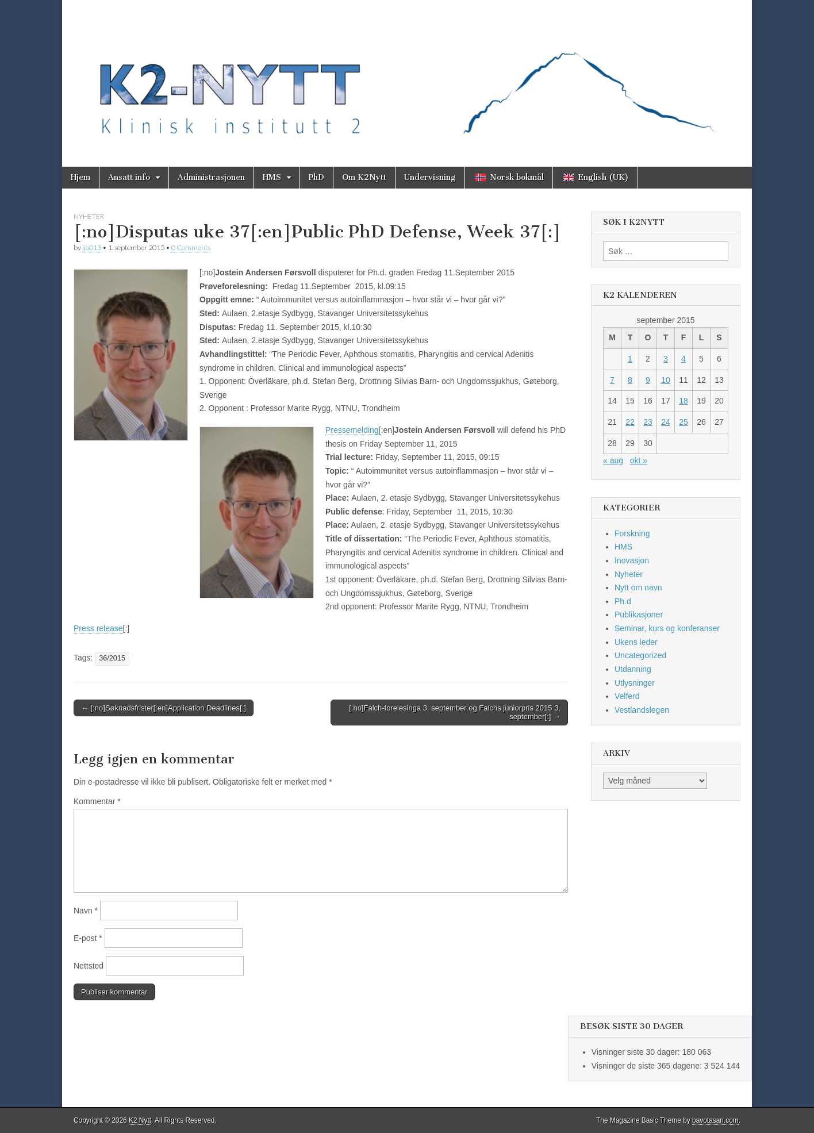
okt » (638, 460)
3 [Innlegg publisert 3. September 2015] (665, 358)
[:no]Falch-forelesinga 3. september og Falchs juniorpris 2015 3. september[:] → (454, 712)
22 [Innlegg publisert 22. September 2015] (630, 422)
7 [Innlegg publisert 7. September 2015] (612, 380)
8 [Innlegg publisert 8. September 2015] (630, 380)
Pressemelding (352, 430)
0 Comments (190, 247)
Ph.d (623, 601)
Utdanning (633, 669)
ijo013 (91, 247)
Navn (86, 910)
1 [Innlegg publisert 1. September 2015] (630, 358)
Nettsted (88, 965)
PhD (316, 177)
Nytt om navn (638, 587)
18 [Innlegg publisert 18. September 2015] (683, 400)
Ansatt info (129, 177)
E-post (88, 938)
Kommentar (97, 801)
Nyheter (89, 216)
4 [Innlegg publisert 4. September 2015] (683, 358)
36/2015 (112, 658)
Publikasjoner (639, 614)
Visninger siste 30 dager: (637, 1052)
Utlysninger (635, 683)
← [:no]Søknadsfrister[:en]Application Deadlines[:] (163, 708)
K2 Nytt (140, 1120)
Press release (98, 628)
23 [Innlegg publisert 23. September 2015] (647, 422)
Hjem (80, 177)
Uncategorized (640, 655)
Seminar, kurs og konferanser (667, 628)
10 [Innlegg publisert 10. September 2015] (665, 380)
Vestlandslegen (642, 710)
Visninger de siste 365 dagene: (648, 1065)
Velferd (627, 696)
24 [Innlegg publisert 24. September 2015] (665, 422)
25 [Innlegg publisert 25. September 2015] (683, 422)
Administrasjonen (211, 177)
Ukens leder (636, 642)
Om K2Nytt (364, 177)
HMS (272, 177)
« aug (613, 460)
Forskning (632, 533)
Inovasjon (632, 560)
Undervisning (430, 177)
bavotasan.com (715, 1120)
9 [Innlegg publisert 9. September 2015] (648, 380)
